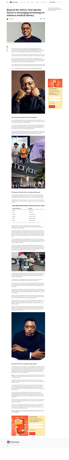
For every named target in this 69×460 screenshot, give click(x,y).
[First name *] (36, 424)
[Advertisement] (55, 28)
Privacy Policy (15, 444)
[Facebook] (50, 2)
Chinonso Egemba (33, 49)
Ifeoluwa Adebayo (11, 18)
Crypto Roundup (32, 429)
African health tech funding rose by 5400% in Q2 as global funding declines (28, 68)
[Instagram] (52, 2)
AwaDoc (32, 366)
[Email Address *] (36, 427)
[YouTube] (53, 2)
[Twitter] (49, 2)
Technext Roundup (32, 430)
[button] (7, 2)
